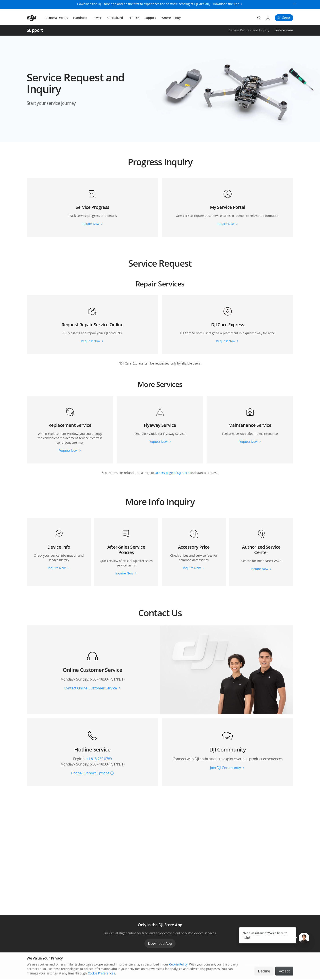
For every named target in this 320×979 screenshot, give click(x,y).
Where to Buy (171, 18)
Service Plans (284, 30)
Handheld (80, 18)
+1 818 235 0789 (99, 758)
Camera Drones (57, 18)
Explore (133, 18)
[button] (160, 89)
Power (97, 18)
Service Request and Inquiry (249, 30)
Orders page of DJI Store (172, 473)
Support (150, 18)
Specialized (115, 18)
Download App (160, 943)
